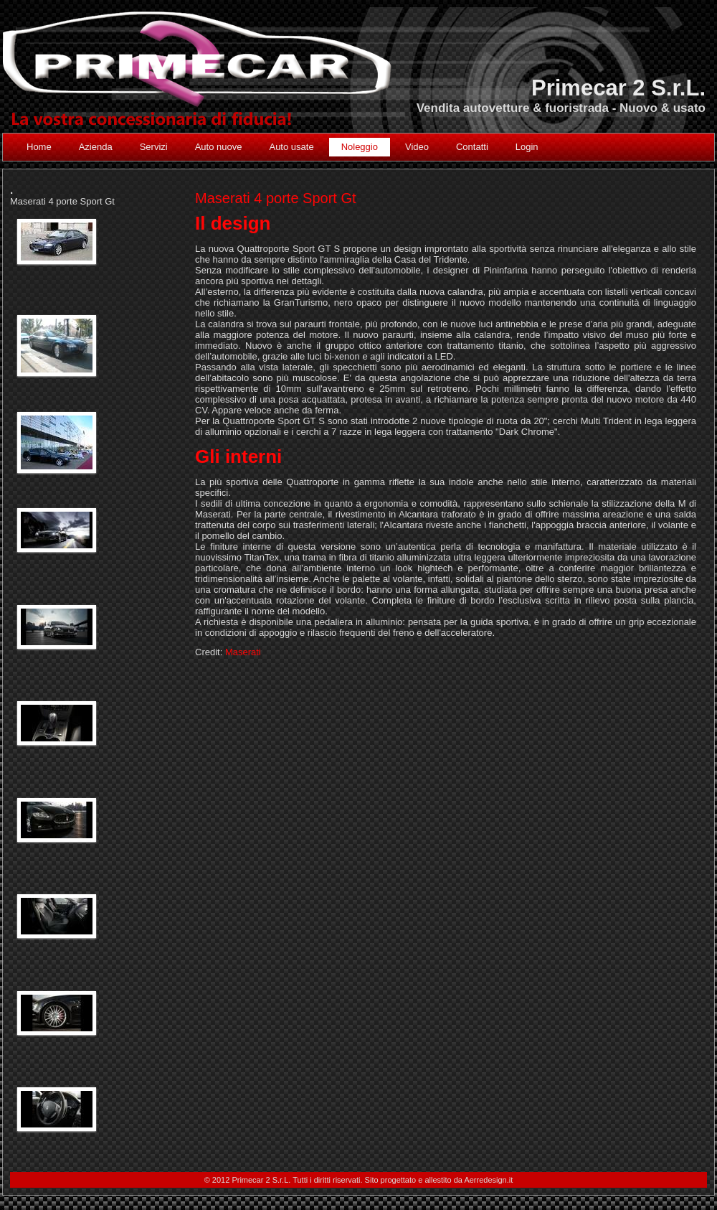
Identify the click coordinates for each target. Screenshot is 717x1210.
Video (417, 146)
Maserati (243, 652)
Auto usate (291, 146)
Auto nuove (218, 146)
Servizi (154, 146)
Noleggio (359, 146)
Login (527, 146)
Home (39, 146)
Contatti (472, 146)
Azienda (96, 146)
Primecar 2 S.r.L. (618, 87)
